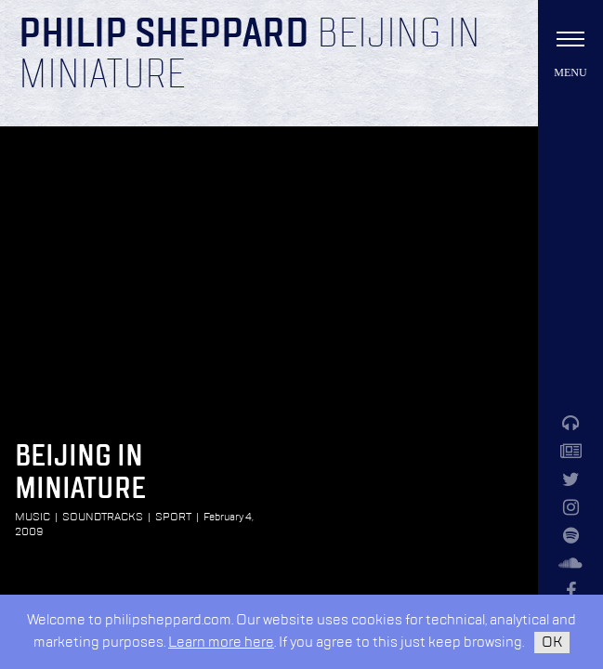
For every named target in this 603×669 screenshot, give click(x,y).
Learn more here (221, 642)
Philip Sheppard (164, 35)
